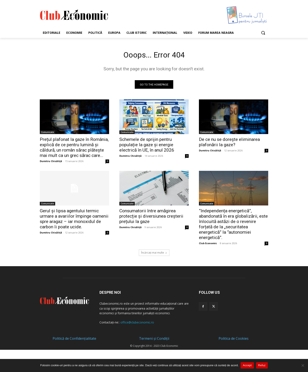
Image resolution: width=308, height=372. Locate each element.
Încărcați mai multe (154, 254)
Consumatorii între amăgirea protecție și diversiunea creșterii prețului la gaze (151, 217)
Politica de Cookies (234, 340)
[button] (263, 33)
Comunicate (47, 133)
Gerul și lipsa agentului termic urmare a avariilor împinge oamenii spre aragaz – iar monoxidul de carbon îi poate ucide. (74, 220)
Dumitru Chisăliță (51, 162)
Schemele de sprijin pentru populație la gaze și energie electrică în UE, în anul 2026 (146, 146)
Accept (247, 365)
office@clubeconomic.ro (137, 324)
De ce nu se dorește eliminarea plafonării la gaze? (229, 143)
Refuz (262, 365)
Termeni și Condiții (154, 340)
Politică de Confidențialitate (74, 340)
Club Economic (208, 244)
